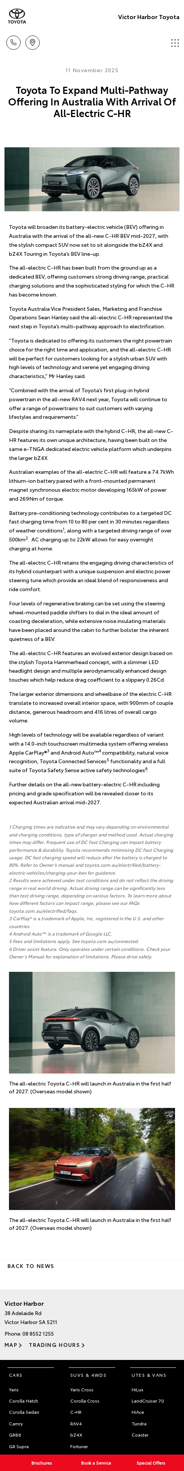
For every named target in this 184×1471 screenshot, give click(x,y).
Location (32, 41)
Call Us (13, 41)
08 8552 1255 (38, 1333)
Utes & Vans (149, 1375)
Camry (16, 1423)
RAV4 (76, 1423)
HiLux (137, 1389)
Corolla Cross (84, 1400)
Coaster (140, 1434)
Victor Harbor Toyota (149, 16)
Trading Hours (54, 1344)
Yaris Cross (81, 1389)
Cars (16, 1375)
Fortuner (79, 1446)
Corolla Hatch (23, 1400)
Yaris (14, 1389)
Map (10, 1344)
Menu (175, 43)
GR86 (15, 1434)
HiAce (138, 1412)
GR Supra (19, 1446)
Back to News (30, 1265)
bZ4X (76, 1434)
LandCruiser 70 (148, 1400)
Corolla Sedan (24, 1412)
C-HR (76, 1412)
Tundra (139, 1423)
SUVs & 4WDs (88, 1375)
